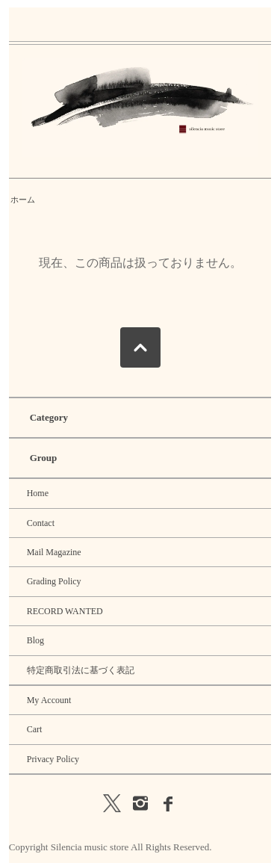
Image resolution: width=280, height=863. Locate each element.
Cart (35, 729)
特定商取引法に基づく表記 (80, 670)
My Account (49, 700)
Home (38, 493)
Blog (35, 640)
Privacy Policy (53, 759)
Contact (41, 523)
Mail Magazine (54, 552)
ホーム (22, 199)
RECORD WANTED (65, 611)
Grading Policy (54, 581)
